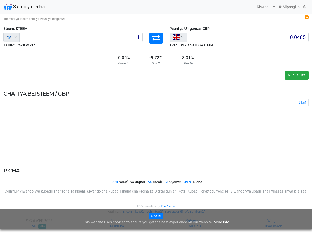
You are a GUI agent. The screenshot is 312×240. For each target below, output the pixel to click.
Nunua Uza (297, 75)
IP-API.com (167, 206)
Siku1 (303, 102)
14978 (187, 182)
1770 (114, 182)
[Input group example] (81, 37)
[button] (156, 38)
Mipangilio (289, 7)
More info (221, 222)
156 (149, 182)
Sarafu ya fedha (24, 7)
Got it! (156, 216)
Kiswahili (264, 7)
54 (166, 182)
